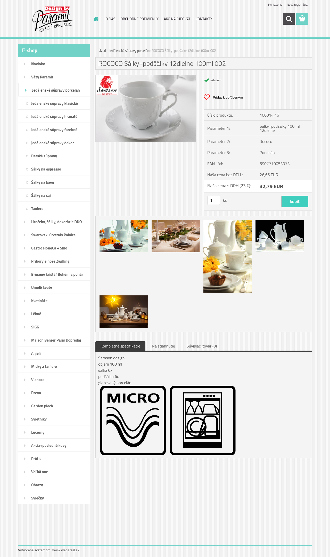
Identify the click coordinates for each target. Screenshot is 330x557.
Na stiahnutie (163, 346)
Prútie (36, 459)
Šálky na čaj (41, 195)
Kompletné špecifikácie (120, 346)
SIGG (35, 327)
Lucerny (37, 432)
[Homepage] (96, 19)
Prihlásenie (275, 4)
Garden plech (42, 406)
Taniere (37, 209)
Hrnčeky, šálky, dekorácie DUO (56, 222)
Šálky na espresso (46, 169)
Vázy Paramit (42, 77)
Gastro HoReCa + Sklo (49, 248)
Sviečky (37, 498)
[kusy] (213, 200)
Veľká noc (39, 472)
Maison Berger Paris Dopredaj (56, 340)
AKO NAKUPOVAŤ (177, 18)
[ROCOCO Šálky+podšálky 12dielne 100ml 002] (146, 77)
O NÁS (111, 18)
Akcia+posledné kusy (48, 445)
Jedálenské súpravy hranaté (54, 116)
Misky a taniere (44, 366)
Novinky (38, 64)
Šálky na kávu (42, 182)
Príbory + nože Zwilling (50, 261)
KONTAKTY (204, 18)
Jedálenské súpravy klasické (54, 103)
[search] (289, 19)
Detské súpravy (44, 156)
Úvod (102, 50)
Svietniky (39, 419)
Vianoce (37, 380)
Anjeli (36, 353)
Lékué (36, 314)
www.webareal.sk (65, 550)
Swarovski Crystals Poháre (53, 235)
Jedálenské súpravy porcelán (56, 90)
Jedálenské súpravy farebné (54, 130)
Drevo (36, 393)
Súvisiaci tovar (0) (202, 346)
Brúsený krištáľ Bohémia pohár (57, 274)
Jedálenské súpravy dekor (52, 143)
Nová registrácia (297, 4)
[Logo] (53, 19)
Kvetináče (39, 301)
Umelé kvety (41, 287)
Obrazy (37, 485)
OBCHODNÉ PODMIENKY (139, 18)
